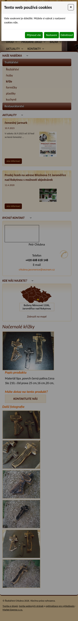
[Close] (71, 7)
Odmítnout (67, 35)
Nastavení (51, 35)
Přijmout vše (34, 35)
